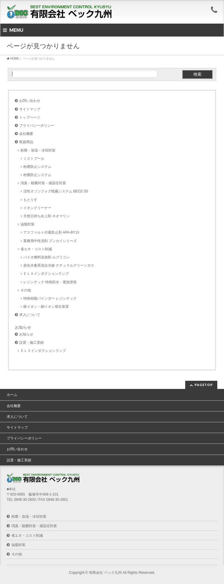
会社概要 (26, 134)
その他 (25, 290)
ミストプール (33, 159)
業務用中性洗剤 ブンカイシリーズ (50, 241)
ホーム (12, 395)
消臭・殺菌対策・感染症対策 (43, 183)
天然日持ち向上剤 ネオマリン (46, 216)
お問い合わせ (29, 101)
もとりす (30, 200)
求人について (29, 315)
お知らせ (26, 334)
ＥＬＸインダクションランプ (46, 274)
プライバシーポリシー (36, 126)
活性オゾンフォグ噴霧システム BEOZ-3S (55, 191)
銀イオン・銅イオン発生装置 (46, 307)
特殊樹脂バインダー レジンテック (50, 298)
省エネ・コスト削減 (36, 249)
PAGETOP (204, 385)
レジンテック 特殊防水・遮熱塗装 (50, 282)
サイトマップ (29, 109)
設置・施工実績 (31, 342)
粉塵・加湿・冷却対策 (37, 150)
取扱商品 (26, 142)
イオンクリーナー (37, 208)
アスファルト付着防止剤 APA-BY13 (51, 232)
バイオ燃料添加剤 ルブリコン (46, 257)
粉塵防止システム (39, 167)
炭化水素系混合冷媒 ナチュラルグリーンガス (58, 265)
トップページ (29, 117)
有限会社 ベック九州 (105, 573)
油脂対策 (27, 224)
